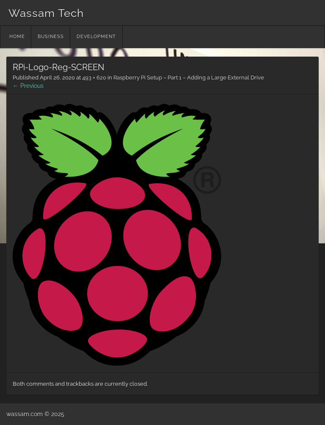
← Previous (28, 85)
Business (51, 36)
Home (17, 36)
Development (96, 36)
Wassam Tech (46, 13)
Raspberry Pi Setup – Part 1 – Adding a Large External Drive (188, 77)
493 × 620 (94, 77)
